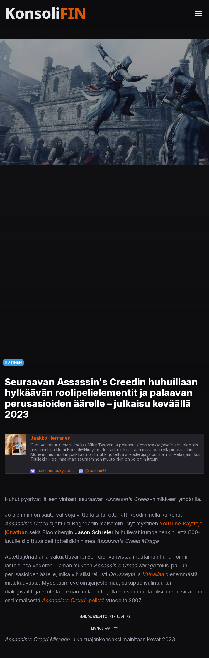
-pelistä (73, 600)
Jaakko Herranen (50, 438)
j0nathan (16, 532)
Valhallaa (153, 574)
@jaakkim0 (95, 470)
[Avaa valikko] (198, 13)
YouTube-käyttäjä (181, 523)
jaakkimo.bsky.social (56, 470)
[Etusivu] (60, 13)
